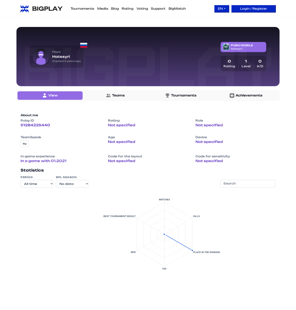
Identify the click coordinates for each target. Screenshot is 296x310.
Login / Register (253, 8)
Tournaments (82, 8)
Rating (127, 8)
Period (27, 177)
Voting (142, 8)
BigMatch (177, 8)
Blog (115, 8)
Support (158, 8)
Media (102, 8)
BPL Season (66, 177)
